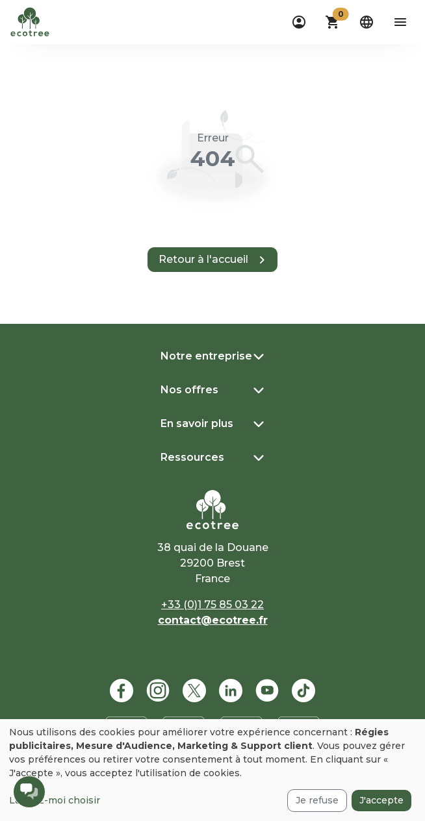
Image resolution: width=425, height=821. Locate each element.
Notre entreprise (206, 356)
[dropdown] (299, 22)
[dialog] (212, 770)
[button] (332, 22)
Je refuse (317, 800)
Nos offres (189, 390)
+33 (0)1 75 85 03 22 (212, 604)
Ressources (192, 457)
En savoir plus (197, 423)
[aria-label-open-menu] (400, 22)
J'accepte (381, 800)
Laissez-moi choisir (54, 800)
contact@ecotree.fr (213, 620)
